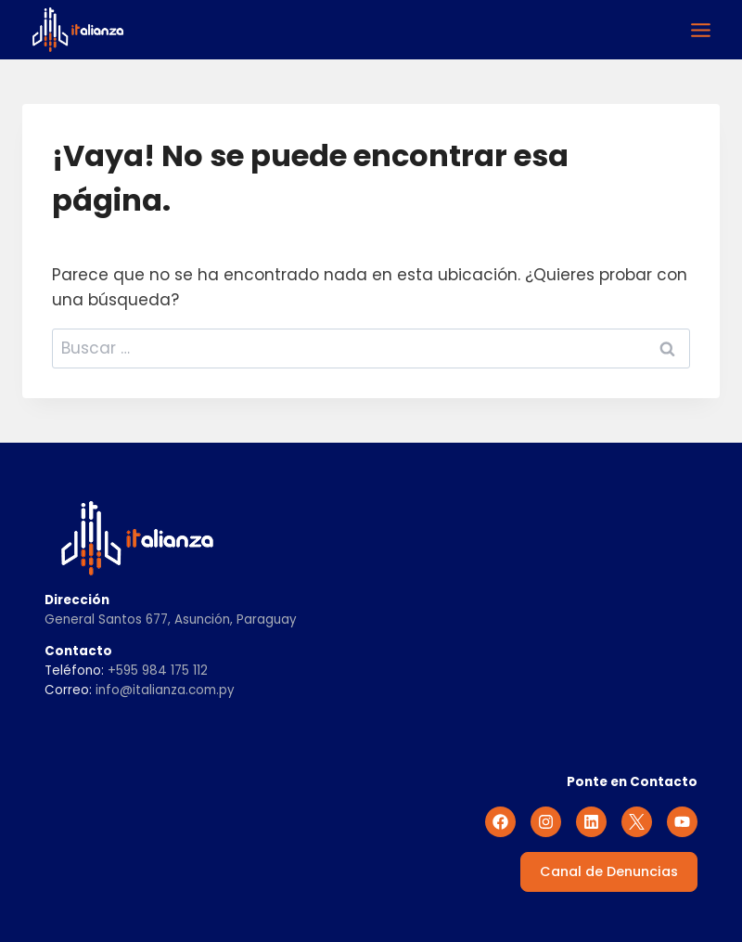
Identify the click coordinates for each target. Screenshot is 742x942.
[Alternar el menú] (701, 30)
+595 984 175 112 (158, 670)
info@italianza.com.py (165, 690)
